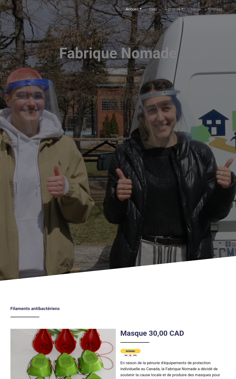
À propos (172, 9)
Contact (215, 9)
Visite (196, 9)
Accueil (132, 9)
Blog (153, 9)
